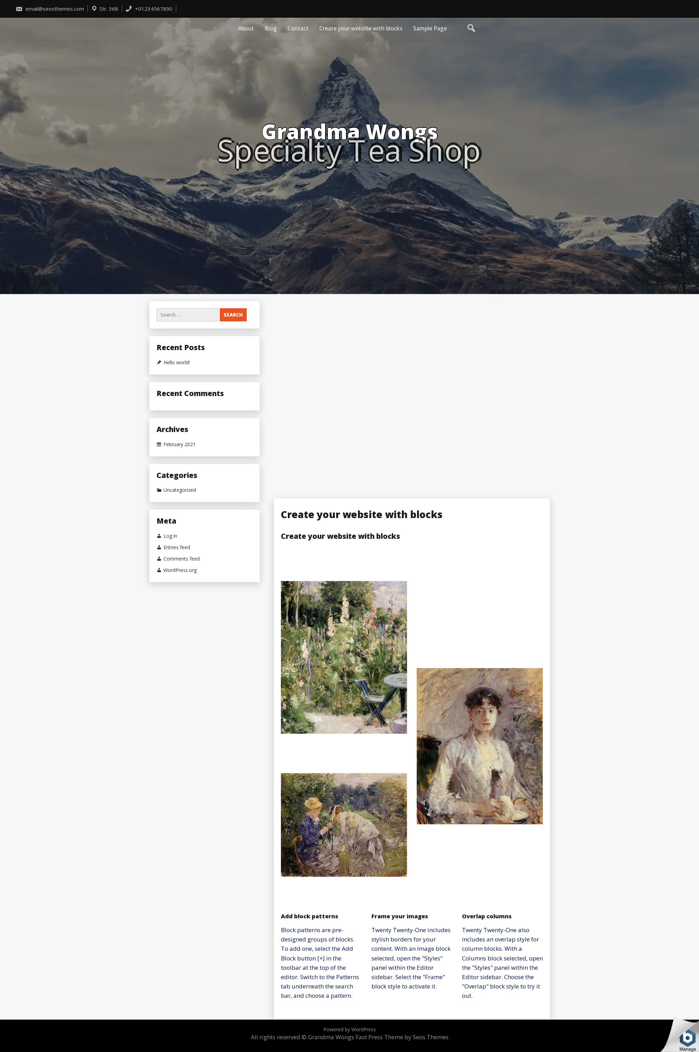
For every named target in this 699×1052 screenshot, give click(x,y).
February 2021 (179, 444)
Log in (170, 536)
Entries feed (176, 547)
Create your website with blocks (361, 28)
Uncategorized (179, 490)
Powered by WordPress (349, 1029)
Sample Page (430, 28)
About (246, 28)
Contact (298, 28)
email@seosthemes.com (50, 8)
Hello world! (176, 362)
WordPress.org (180, 570)
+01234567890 (148, 8)
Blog (271, 28)
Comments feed (181, 559)
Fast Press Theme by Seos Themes (402, 1037)
